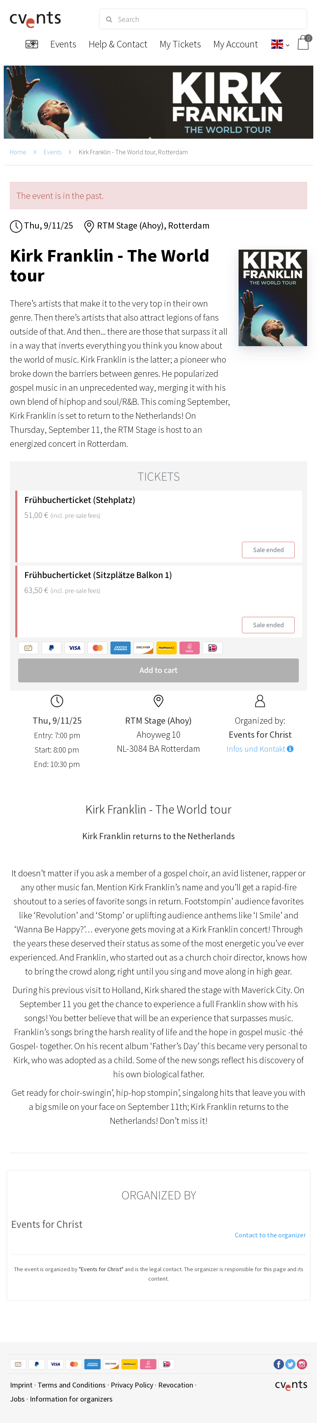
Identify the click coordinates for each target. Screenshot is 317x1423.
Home (18, 152)
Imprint (21, 1385)
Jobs (17, 1399)
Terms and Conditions (72, 1385)
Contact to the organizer (270, 1235)
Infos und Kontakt (260, 749)
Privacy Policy (132, 1385)
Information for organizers (71, 1399)
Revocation (175, 1385)
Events (53, 152)
